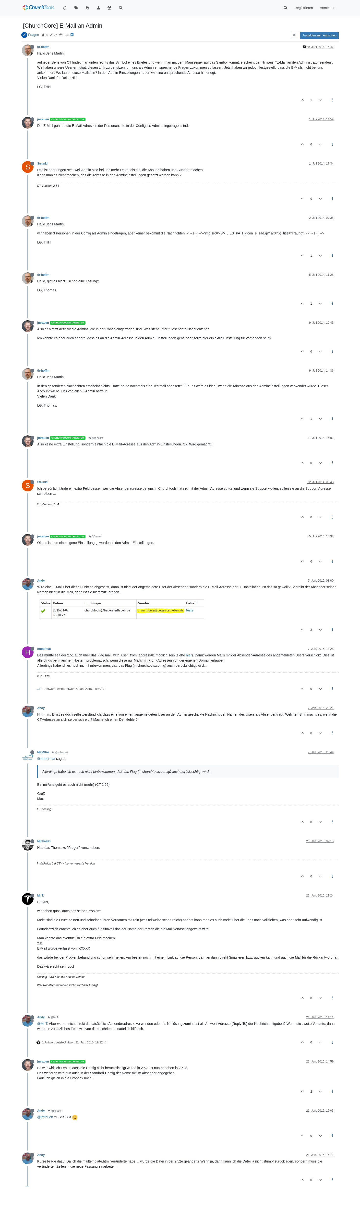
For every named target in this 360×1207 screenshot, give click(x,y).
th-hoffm (43, 47)
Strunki (42, 163)
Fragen (33, 35)
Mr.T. (40, 895)
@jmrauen (55, 1110)
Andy (41, 580)
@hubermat (60, 752)
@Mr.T (42, 1024)
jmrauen (43, 119)
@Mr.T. (53, 1017)
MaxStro (43, 752)
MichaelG (43, 841)
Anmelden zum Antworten (319, 35)
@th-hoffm (95, 438)
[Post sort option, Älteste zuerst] (294, 35)
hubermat (44, 649)
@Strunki (95, 536)
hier (189, 655)
